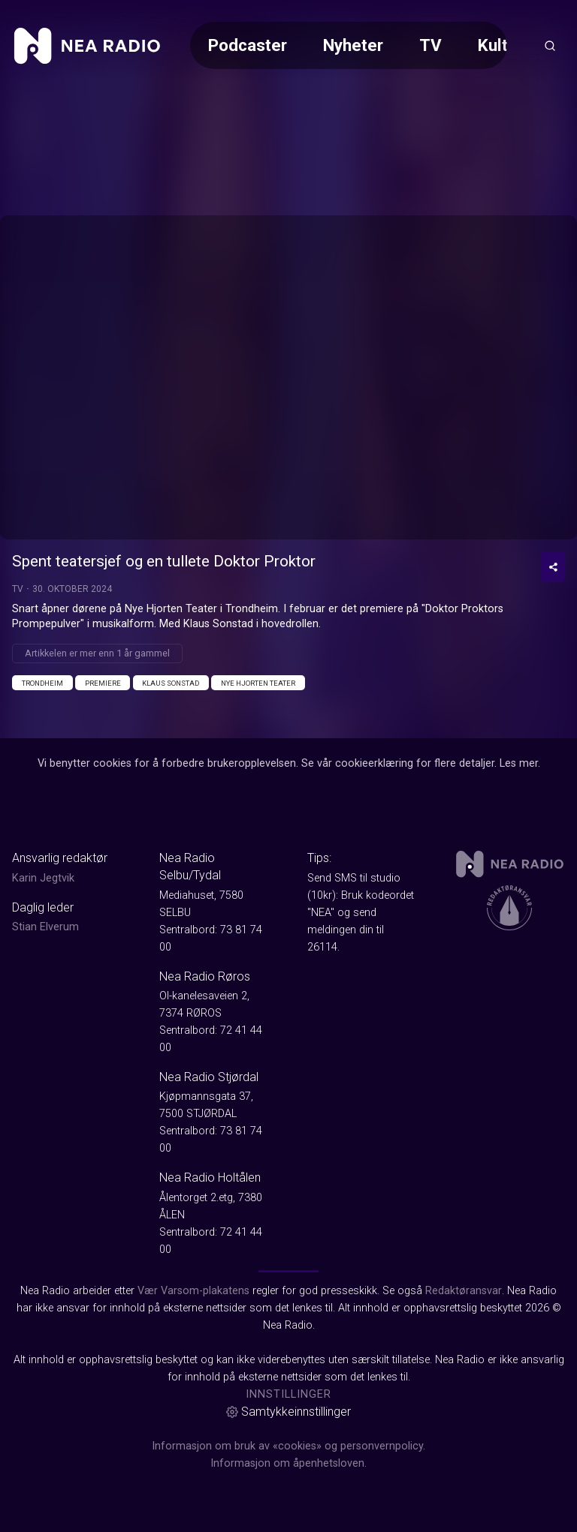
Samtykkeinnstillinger (288, 1411)
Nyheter (353, 45)
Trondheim (42, 683)
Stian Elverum (45, 927)
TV (430, 45)
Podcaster (247, 45)
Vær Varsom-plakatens (193, 1290)
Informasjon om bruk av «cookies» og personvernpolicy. (288, 1446)
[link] (87, 46)
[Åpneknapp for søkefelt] (550, 46)
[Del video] (553, 566)
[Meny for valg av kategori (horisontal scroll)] (348, 45)
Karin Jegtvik (43, 878)
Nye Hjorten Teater (258, 683)
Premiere (103, 683)
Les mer (519, 763)
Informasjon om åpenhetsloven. (288, 1463)
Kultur (500, 45)
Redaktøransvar (463, 1290)
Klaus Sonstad (170, 683)
